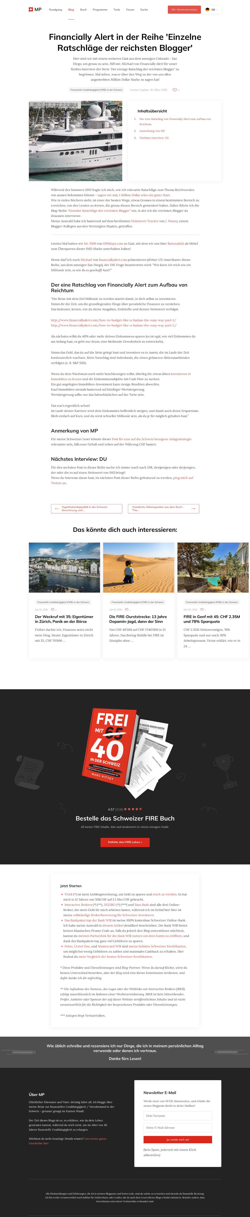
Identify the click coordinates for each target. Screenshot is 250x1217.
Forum (130, 9)
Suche (144, 9)
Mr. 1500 (90, 243)
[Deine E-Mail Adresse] (178, 1127)
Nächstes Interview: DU (154, 138)
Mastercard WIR (109, 946)
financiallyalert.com (113, 260)
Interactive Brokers (78, 905)
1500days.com (113, 243)
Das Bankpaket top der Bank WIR (88, 920)
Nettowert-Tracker (145, 221)
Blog (71, 9)
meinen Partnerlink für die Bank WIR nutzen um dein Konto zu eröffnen (130, 936)
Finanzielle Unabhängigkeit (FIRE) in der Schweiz (96, 89)
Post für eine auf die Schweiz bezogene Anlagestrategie (151, 439)
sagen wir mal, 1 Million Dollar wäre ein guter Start (134, 195)
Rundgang (55, 9)
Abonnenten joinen (184, 9)
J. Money (171, 221)
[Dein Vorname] (178, 1115)
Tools (117, 9)
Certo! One (82, 946)
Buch (83, 9)
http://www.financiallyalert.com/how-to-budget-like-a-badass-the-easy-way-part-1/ (113, 320)
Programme (100, 9)
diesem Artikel (113, 925)
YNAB (68, 894)
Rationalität (176, 243)
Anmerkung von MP (152, 131)
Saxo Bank (142, 905)
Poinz (68, 946)
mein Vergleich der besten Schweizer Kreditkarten (115, 957)
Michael (86, 260)
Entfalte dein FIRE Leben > (125, 842)
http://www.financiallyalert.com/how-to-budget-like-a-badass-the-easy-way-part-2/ (113, 325)
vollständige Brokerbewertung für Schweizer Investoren (113, 915)
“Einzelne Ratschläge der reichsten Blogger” (99, 210)
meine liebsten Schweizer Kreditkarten (157, 946)
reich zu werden (165, 894)
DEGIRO (110, 905)
